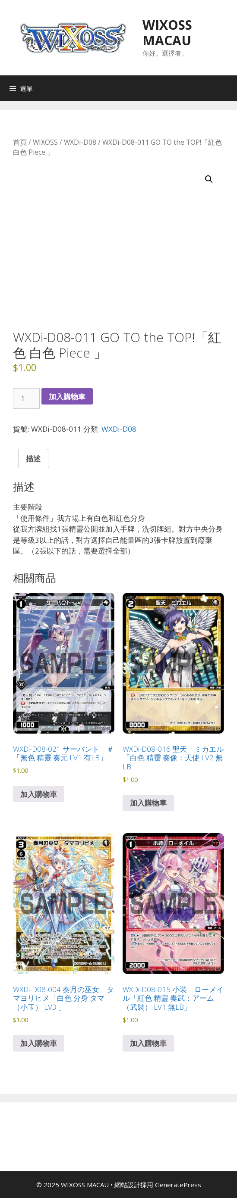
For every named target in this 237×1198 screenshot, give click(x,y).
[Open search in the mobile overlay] (228, 88)
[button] (209, 179)
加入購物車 (67, 396)
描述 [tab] (33, 459)
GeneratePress (178, 1184)
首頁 (20, 142)
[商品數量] (26, 398)
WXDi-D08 (80, 142)
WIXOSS (45, 142)
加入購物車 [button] (38, 794)
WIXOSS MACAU (167, 32)
